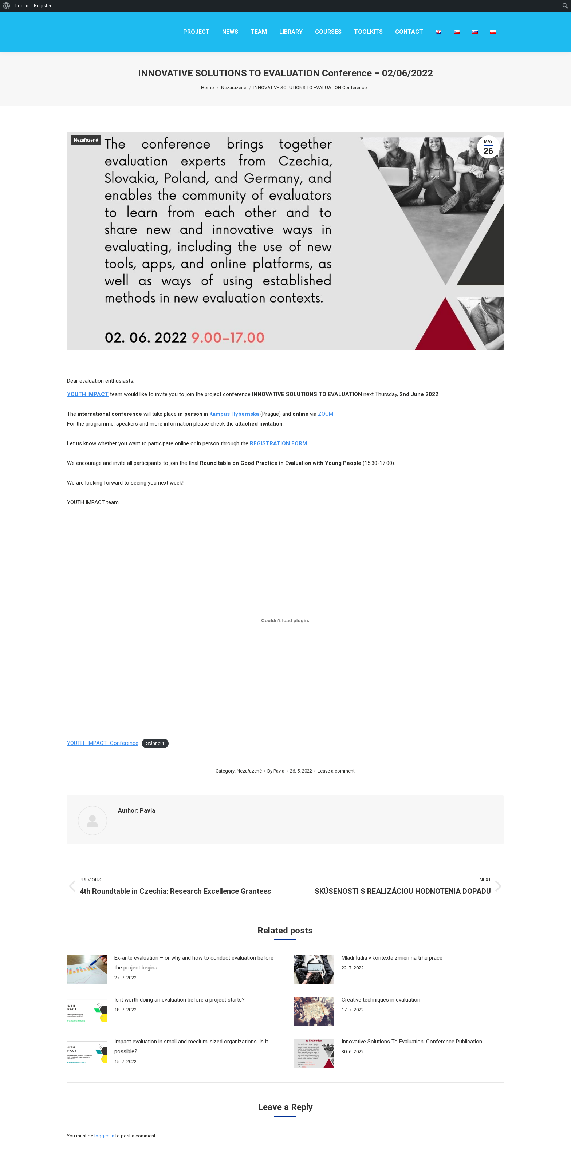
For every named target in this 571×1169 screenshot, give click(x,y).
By (275, 771)
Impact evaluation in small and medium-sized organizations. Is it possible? (191, 1046)
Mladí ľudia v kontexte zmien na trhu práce (392, 958)
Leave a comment (336, 771)
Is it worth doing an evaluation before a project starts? (179, 999)
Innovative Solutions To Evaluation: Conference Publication (412, 1041)
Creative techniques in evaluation (381, 999)
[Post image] (87, 969)
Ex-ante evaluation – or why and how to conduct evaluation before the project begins (193, 963)
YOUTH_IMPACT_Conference (102, 743)
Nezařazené (86, 140)
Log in (21, 5)
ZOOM (325, 414)
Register (42, 5)
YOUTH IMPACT (88, 394)
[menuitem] (196, 31)
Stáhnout (155, 743)
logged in (104, 1135)
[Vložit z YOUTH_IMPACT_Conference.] (285, 620)
